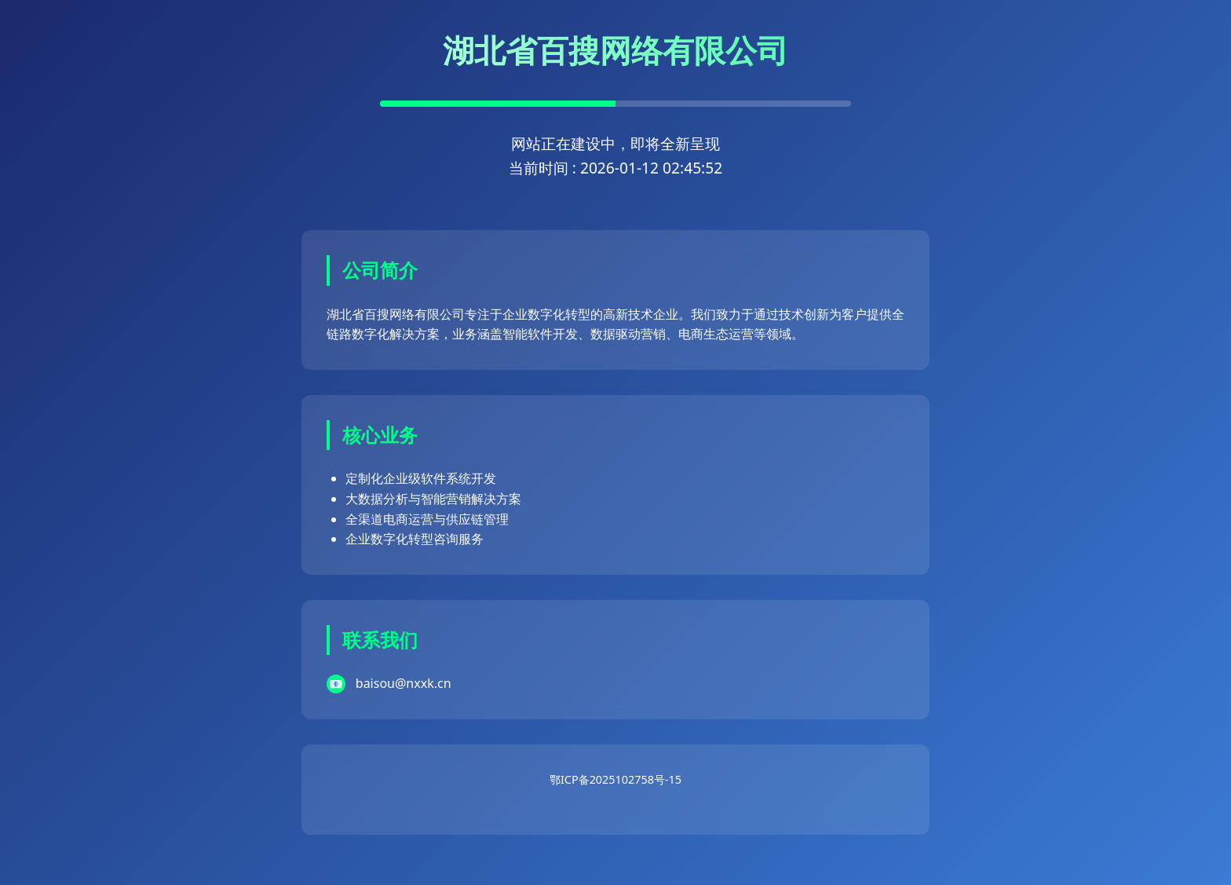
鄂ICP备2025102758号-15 (615, 779)
